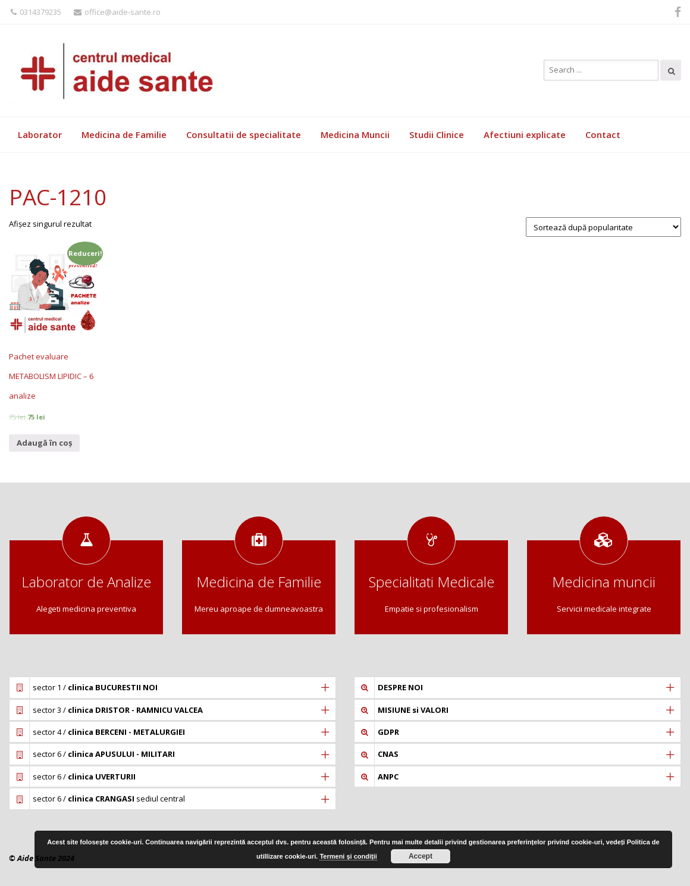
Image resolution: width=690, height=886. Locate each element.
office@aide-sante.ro (117, 12)
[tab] (172, 687)
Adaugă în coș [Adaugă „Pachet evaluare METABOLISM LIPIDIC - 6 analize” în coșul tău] (44, 442)
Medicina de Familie (124, 134)
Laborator (40, 134)
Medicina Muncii (355, 134)
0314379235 (36, 12)
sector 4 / (109, 732)
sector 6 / (104, 754)
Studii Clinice (436, 134)
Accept (420, 856)
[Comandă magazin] (603, 227)
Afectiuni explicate (525, 134)
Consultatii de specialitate (243, 134)
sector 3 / (118, 710)
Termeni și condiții (348, 856)
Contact (602, 134)
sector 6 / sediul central (109, 798)
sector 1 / (95, 687)
